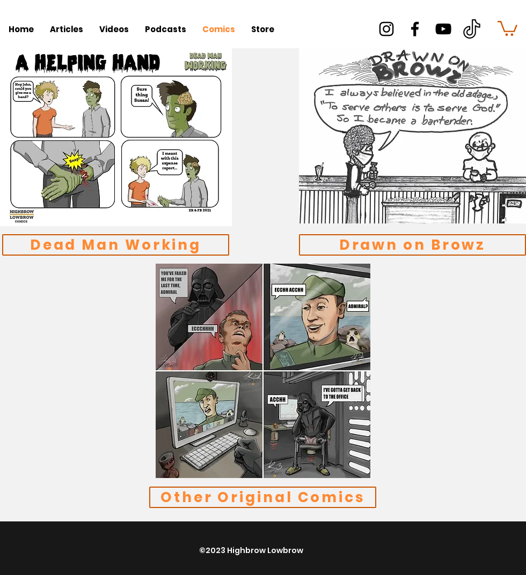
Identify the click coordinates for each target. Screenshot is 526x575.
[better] (471, 29)
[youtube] (443, 29)
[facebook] (415, 29)
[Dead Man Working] (115, 245)
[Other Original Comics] (262, 497)
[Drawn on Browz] (412, 245)
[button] (507, 27)
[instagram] (386, 29)
